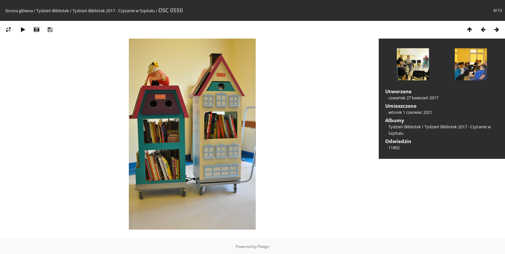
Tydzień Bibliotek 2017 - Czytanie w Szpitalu (113, 11)
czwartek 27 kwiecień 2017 (413, 98)
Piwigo (263, 246)
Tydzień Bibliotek (52, 11)
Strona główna (19, 11)
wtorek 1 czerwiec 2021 (410, 112)
